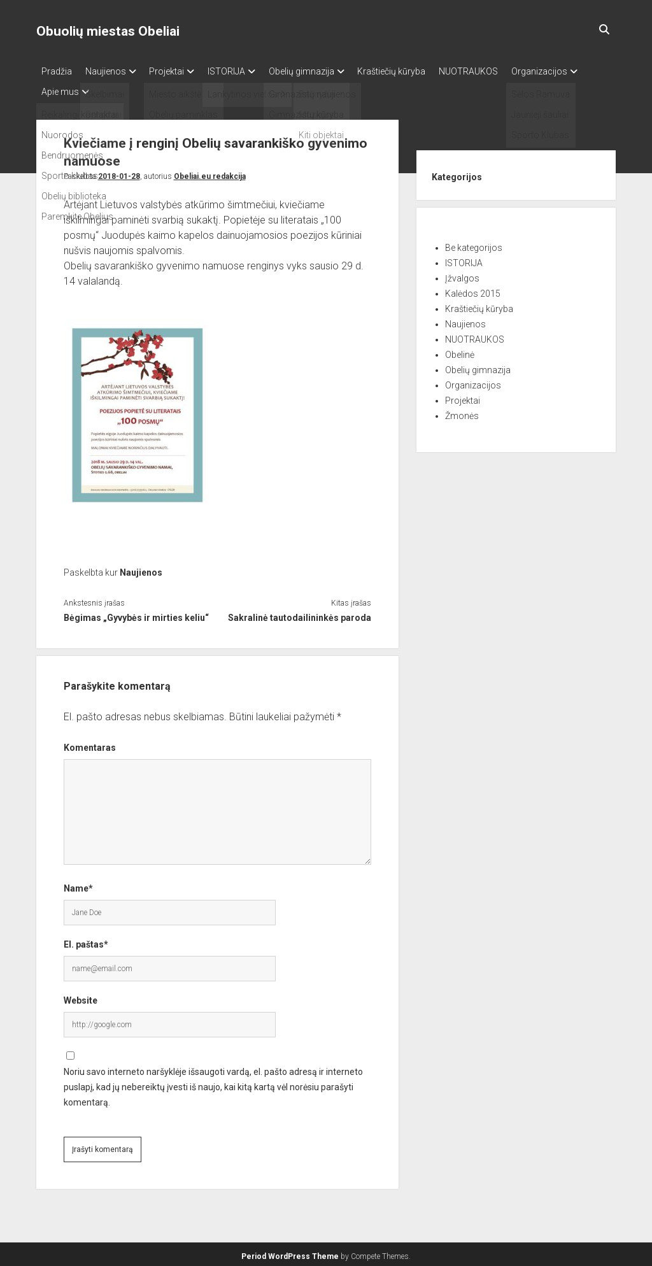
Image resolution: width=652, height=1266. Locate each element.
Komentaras (90, 744)
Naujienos (111, 71)
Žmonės (462, 412)
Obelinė (459, 351)
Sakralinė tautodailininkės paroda (299, 614)
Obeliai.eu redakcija (210, 172)
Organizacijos (69, 88)
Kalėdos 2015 (472, 290)
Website (80, 997)
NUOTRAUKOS (504, 71)
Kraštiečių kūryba (421, 71)
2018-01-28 (119, 172)
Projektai (178, 71)
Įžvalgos (462, 274)
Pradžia (56, 71)
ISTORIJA (244, 71)
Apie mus (145, 88)
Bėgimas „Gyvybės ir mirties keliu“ (136, 614)
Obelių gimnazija (325, 71)
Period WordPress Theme (290, 1253)
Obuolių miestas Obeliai (108, 31)
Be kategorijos (473, 244)
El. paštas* (86, 941)
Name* (78, 885)
